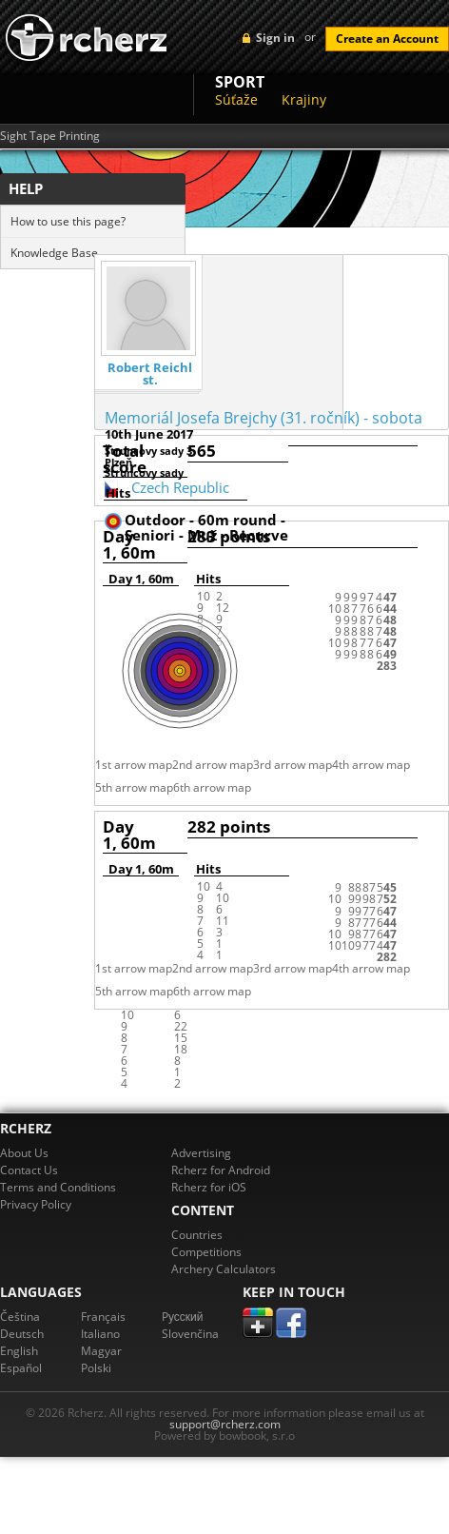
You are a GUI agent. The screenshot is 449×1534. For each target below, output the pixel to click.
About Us (24, 1153)
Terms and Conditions (58, 1187)
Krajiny (304, 99)
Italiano (100, 1334)
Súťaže (236, 99)
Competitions (206, 1252)
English (19, 1351)
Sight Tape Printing (50, 136)
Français (103, 1316)
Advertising (201, 1153)
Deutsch (22, 1334)
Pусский (183, 1316)
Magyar (101, 1351)
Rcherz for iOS (208, 1187)
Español (21, 1368)
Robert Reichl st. (149, 374)
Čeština (20, 1316)
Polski (96, 1368)
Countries (197, 1235)
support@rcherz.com (225, 1424)
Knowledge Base (54, 253)
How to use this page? (68, 221)
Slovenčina (190, 1334)
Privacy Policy (35, 1204)
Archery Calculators (223, 1269)
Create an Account (387, 38)
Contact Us (29, 1170)
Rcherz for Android (220, 1170)
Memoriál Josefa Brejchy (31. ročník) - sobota (263, 417)
